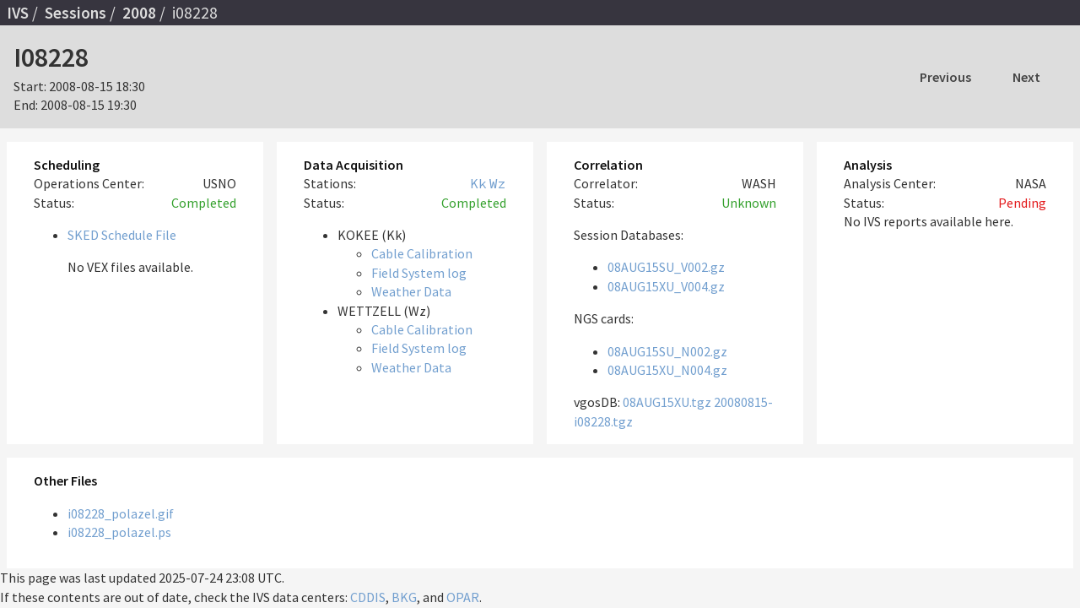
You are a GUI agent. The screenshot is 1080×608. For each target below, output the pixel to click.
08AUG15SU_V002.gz (666, 266)
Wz (497, 183)
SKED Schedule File (122, 234)
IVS (18, 13)
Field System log (419, 272)
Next (1026, 76)
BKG (404, 597)
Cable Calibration (421, 253)
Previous (945, 76)
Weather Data (411, 291)
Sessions (75, 13)
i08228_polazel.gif (121, 513)
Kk (478, 183)
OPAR (462, 597)
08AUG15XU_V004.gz (666, 286)
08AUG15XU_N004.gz (667, 369)
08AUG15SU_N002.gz (667, 351)
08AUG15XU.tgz (667, 402)
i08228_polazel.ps (119, 532)
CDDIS (368, 597)
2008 (139, 13)
